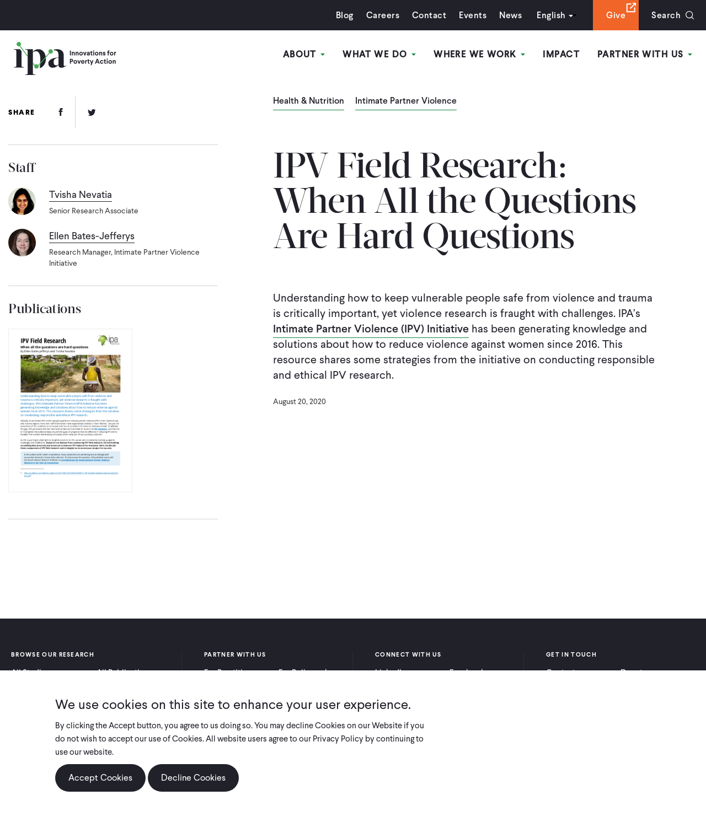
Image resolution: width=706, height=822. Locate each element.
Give (615, 15)
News (510, 15)
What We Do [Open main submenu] (379, 54)
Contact (429, 15)
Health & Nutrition (308, 101)
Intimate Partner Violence (406, 101)
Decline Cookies (193, 777)
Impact (561, 54)
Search (666, 15)
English (551, 15)
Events (472, 15)
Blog (345, 15)
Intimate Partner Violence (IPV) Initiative (371, 328)
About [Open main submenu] (304, 54)
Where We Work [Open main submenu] (479, 54)
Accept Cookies (100, 777)
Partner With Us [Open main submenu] (644, 54)
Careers (382, 15)
